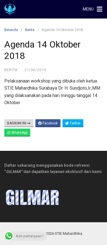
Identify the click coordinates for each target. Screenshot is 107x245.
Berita (30, 30)
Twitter (72, 123)
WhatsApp (17, 133)
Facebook (48, 123)
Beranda (11, 30)
